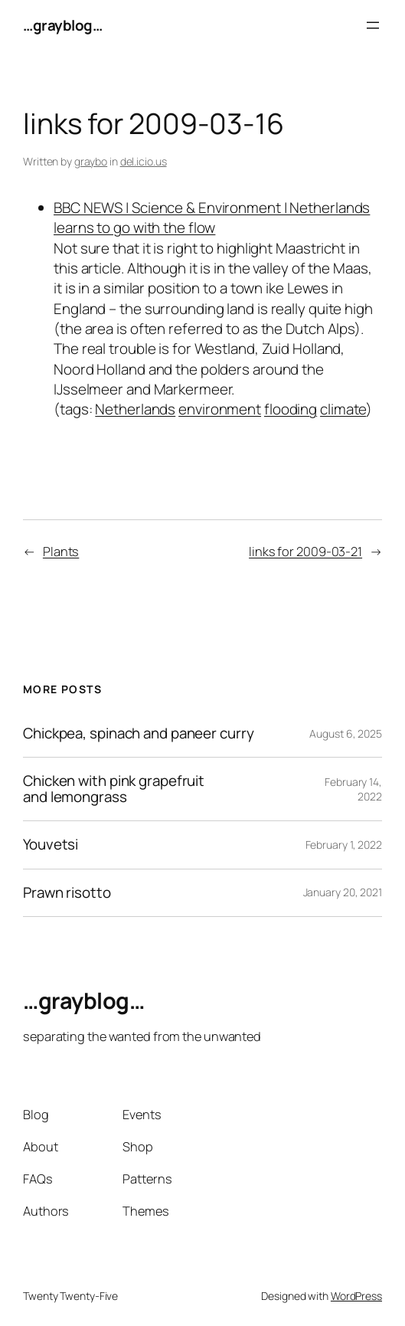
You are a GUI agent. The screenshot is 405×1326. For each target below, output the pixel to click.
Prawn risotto (67, 893)
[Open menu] (373, 25)
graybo (90, 161)
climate (343, 409)
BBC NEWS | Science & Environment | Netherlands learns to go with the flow (212, 217)
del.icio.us (143, 161)
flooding (290, 409)
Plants (61, 551)
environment (219, 409)
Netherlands (135, 409)
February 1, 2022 (343, 844)
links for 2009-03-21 (305, 551)
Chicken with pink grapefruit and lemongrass (113, 789)
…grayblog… (62, 25)
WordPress (356, 1295)
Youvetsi (50, 845)
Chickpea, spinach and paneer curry (138, 733)
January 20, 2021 (342, 892)
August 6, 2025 (345, 733)
